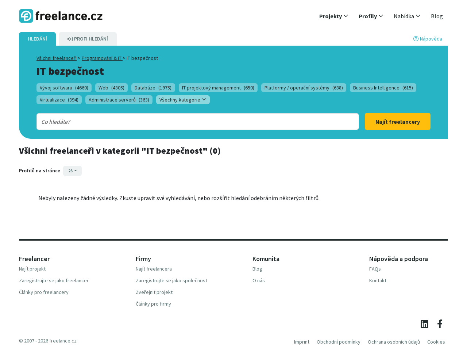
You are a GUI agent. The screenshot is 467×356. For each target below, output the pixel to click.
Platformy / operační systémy (304, 87)
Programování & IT (102, 58)
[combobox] (183, 121)
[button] (334, 16)
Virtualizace (59, 99)
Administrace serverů (119, 99)
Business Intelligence (383, 87)
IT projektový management (218, 87)
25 (70, 170)
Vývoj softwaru (64, 87)
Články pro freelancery (44, 292)
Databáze (153, 87)
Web (111, 87)
